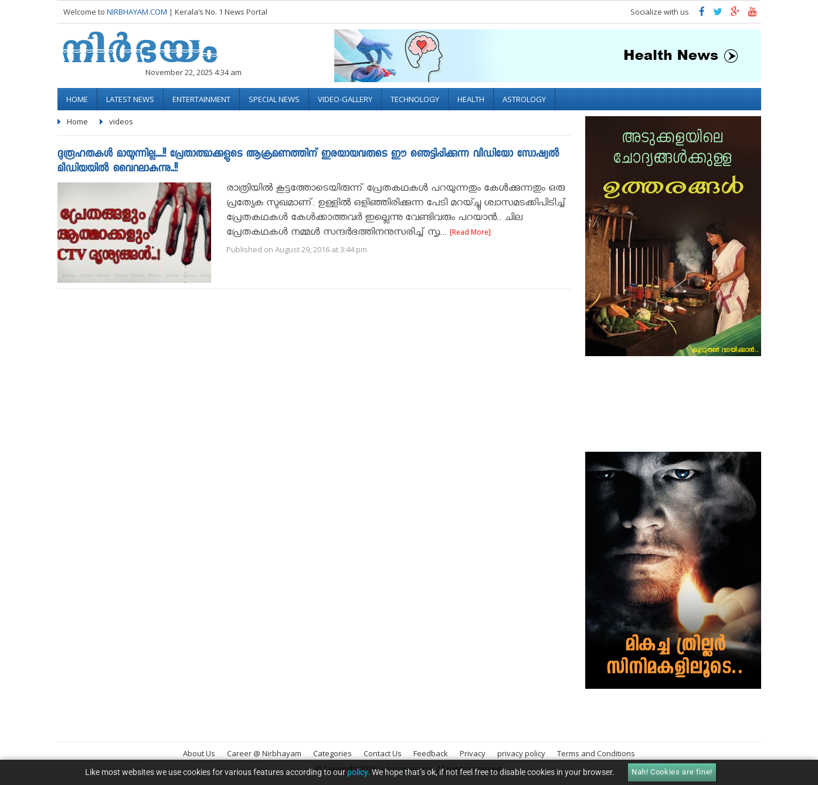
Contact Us (383, 753)
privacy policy (521, 753)
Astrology (524, 99)
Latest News (130, 99)
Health (470, 99)
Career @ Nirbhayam (264, 753)
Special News (274, 99)
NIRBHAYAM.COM (137, 11)
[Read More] (470, 232)
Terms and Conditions (596, 753)
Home (77, 99)
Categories (332, 753)
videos (121, 121)
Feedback (430, 753)
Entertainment (201, 99)
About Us (199, 753)
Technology (415, 99)
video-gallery (345, 99)
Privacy (473, 753)
